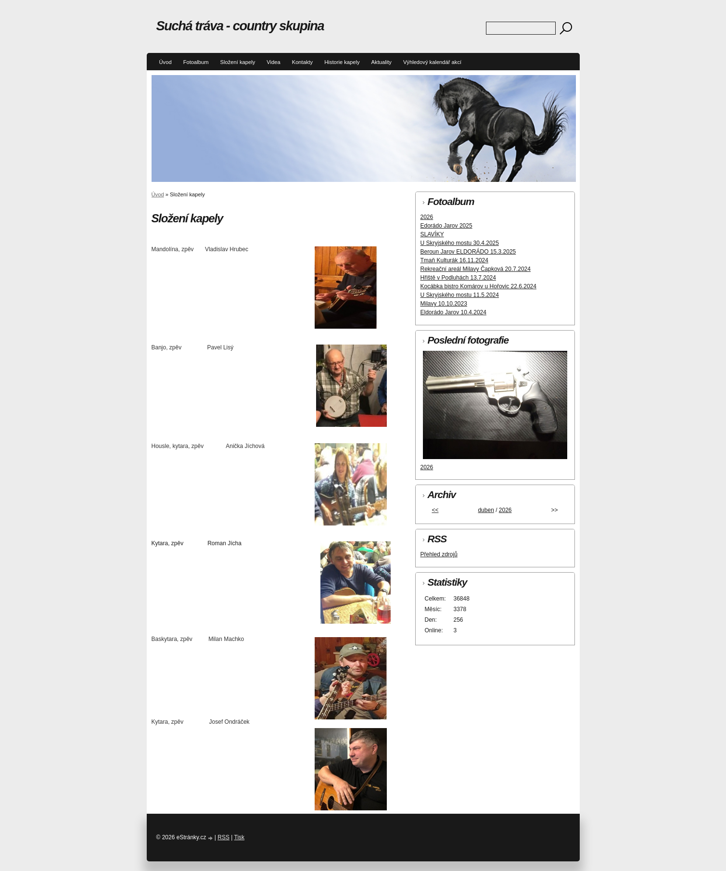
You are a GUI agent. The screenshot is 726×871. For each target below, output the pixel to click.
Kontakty (302, 62)
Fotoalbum (196, 62)
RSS (223, 837)
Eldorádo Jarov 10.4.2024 (453, 312)
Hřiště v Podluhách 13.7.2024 (458, 277)
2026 (426, 217)
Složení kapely (237, 62)
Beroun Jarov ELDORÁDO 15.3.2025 (468, 251)
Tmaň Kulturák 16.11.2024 (454, 260)
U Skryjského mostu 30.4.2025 (459, 243)
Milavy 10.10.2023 (443, 303)
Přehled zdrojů (439, 554)
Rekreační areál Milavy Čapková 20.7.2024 (475, 269)
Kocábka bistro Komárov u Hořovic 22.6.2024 (478, 286)
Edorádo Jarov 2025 (446, 225)
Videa (273, 62)
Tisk (239, 837)
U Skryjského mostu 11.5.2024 (459, 295)
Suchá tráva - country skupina (240, 25)
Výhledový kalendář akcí (432, 62)
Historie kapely (341, 62)
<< (435, 510)
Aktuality (381, 62)
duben (486, 510)
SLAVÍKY (432, 234)
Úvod (165, 62)
